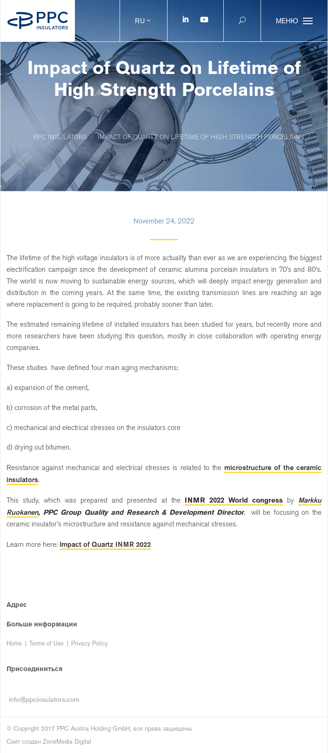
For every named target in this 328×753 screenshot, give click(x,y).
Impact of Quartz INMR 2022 (105, 544)
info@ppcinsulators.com (44, 699)
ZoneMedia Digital (67, 742)
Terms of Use (46, 643)
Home (14, 643)
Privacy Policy (89, 643)
